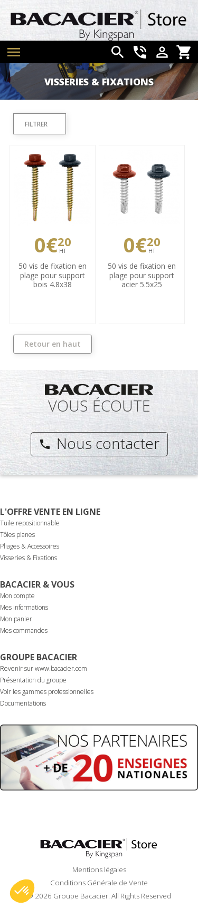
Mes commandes (24, 630)
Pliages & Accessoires (29, 546)
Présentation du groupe (33, 680)
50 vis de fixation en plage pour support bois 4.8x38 (52, 275)
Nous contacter (99, 443)
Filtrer (36, 124)
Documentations (23, 703)
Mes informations (24, 607)
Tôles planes (17, 534)
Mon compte (17, 595)
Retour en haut (52, 344)
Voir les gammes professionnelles (46, 691)
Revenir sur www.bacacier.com (43, 668)
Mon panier (16, 618)
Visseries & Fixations (28, 557)
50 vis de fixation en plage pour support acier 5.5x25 (142, 275)
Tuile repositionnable (30, 523)
